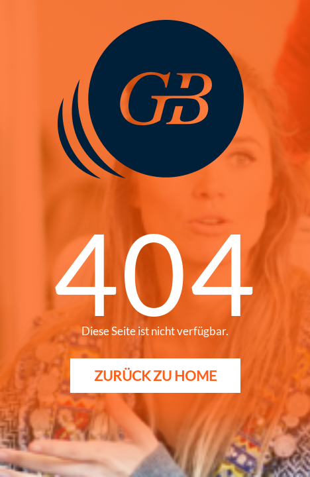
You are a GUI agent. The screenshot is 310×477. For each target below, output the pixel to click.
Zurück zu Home (155, 375)
